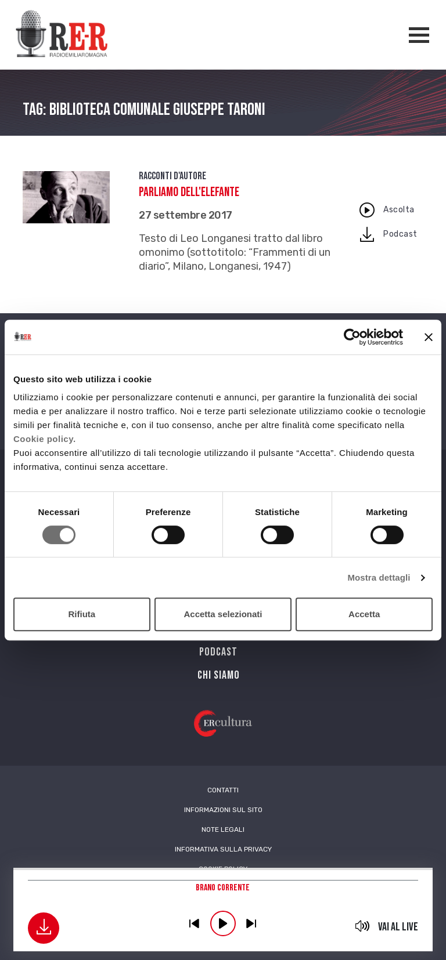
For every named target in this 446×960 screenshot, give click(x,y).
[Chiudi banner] (429, 337)
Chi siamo (218, 675)
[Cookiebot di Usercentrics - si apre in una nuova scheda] (352, 337)
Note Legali (223, 829)
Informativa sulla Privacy (223, 849)
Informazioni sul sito (223, 810)
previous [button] (195, 923)
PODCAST (218, 652)
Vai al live (398, 927)
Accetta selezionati (223, 614)
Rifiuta (81, 614)
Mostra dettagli (378, 577)
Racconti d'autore (172, 176)
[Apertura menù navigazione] (419, 35)
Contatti (223, 790)
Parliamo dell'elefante (189, 192)
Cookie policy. (44, 439)
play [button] (223, 923)
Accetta (364, 614)
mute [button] (362, 926)
